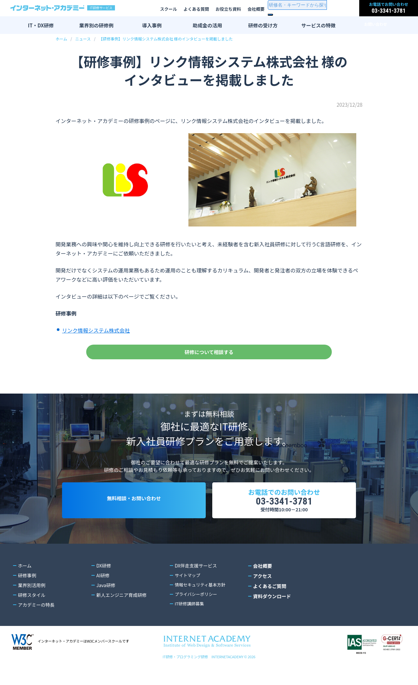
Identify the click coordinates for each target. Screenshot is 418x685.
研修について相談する (209, 355)
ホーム (61, 38)
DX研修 (103, 584)
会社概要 (256, 9)
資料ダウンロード (271, 613)
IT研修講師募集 (190, 623)
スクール (168, 9)
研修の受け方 (263, 25)
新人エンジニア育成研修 (121, 613)
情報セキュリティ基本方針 (202, 603)
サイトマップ (188, 593)
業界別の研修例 (96, 25)
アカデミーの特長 (36, 623)
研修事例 (27, 593)
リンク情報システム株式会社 (96, 330)
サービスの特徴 (318, 25)
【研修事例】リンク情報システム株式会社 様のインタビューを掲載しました (166, 38)
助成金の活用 (207, 25)
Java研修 (105, 603)
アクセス (262, 593)
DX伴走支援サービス (196, 584)
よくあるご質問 (269, 603)
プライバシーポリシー (197, 613)
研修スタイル (31, 613)
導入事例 (152, 25)
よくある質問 (196, 9)
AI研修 (103, 593)
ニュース (82, 38)
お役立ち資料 (228, 9)
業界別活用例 (31, 603)
